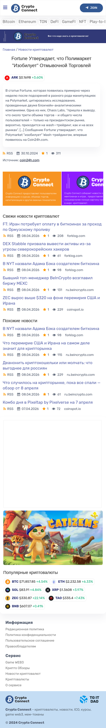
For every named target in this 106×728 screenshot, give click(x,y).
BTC (15, 581)
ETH (61, 581)
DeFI (54, 22)
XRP (55, 590)
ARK (14, 77)
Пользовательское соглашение (29, 640)
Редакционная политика (24, 629)
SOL (15, 590)
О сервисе (13, 685)
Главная (9, 49)
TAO (58, 598)
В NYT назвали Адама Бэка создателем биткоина (51, 263)
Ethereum (27, 22)
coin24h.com (29, 160)
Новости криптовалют (36, 49)
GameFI (68, 22)
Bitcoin (9, 22)
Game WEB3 (14, 662)
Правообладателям (20, 646)
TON (43, 22)
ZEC (15, 598)
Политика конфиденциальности (30, 635)
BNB (15, 606)
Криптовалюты (17, 679)
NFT (82, 22)
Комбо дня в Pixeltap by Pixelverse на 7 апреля (48, 402)
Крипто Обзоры (17, 668)
